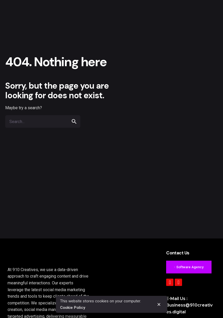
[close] (159, 304)
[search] (74, 121)
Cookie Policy (72, 307)
